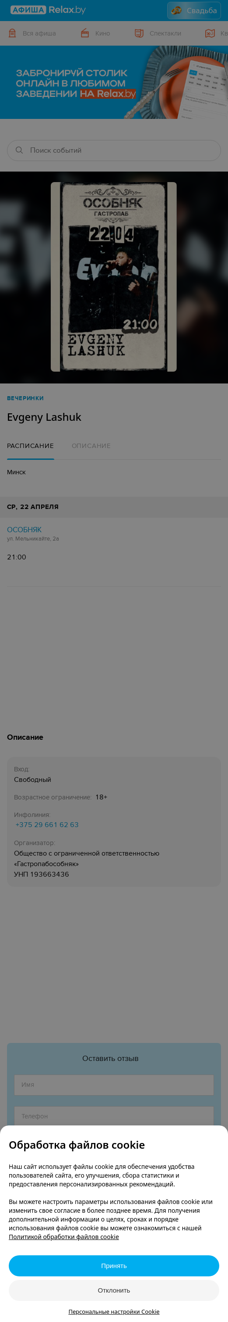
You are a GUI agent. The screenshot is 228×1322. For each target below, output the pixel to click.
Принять (114, 1265)
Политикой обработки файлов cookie (64, 1236)
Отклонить (114, 1290)
